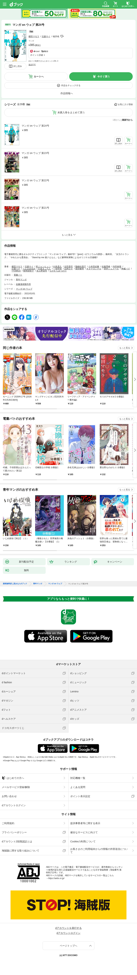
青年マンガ (21, 279)
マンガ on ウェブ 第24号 (35, 125)
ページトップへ (68, 945)
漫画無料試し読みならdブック (15, 584)
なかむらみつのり (58, 271)
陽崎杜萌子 (80, 266)
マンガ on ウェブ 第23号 (35, 153)
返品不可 (32, 65)
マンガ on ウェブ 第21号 (35, 207)
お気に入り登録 (125, 104)
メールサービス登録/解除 (16, 787)
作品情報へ (66, 93)
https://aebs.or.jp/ (56, 878)
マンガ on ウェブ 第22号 (35, 180)
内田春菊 (117, 266)
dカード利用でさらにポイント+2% (42, 61)
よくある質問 (77, 787)
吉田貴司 (68, 266)
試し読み (17, 66)
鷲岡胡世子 (28, 271)
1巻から (116, 120)
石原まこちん (44, 268)
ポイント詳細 (36, 55)
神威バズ (125, 268)
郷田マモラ (34, 36)
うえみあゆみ (29, 268)
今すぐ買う (103, 76)
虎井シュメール (111, 268)
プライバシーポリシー (14, 832)
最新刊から (127, 120)
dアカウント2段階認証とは (17, 841)
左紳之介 (68, 268)
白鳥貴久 (57, 266)
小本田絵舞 (93, 266)
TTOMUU (16, 271)
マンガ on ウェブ (24, 289)
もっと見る (124, 348)
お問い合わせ (9, 796)
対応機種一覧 (77, 778)
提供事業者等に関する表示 (85, 823)
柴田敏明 (79, 268)
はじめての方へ (13, 778)
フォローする (62, 36)
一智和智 (57, 268)
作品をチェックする (70, 85)
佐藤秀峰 (106, 266)
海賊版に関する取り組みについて (20, 850)
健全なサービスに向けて (84, 832)
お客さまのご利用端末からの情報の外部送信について (99, 851)
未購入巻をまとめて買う (71, 112)
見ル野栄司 (41, 271)
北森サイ (46, 36)
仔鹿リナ (16, 268)
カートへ (39, 76)
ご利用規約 (8, 823)
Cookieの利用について (83, 841)
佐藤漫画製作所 (23, 284)
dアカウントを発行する (68, 928)
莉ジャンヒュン (43, 266)
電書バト (18, 275)
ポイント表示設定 (80, 796)
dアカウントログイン (14, 805)
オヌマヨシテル (93, 268)
